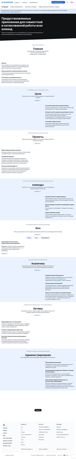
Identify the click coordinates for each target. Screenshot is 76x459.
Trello (22, 442)
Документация (60, 432)
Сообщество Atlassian (43, 432)
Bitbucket (23, 444)
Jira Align (23, 432)
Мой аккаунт (41, 439)
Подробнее (37, 100)
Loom (22, 439)
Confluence (23, 437)
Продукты (17, 2)
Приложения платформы (31, 6)
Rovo (22, 426)
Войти (72, 2)
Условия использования (51, 455)
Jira (21, 429)
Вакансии (5, 430)
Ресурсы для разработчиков (62, 434)
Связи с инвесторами (7, 438)
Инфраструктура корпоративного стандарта (49, 6)
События (5, 433)
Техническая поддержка (44, 426)
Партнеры (59, 426)
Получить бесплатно (58, 2)
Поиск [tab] (29, 238)
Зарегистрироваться (15, 12)
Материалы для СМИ (7, 443)
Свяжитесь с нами (7, 445)
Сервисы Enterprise (61, 437)
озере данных (57, 280)
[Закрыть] (73, 10)
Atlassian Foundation (7, 440)
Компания (5, 428)
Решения (25, 2)
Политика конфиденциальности (37, 455)
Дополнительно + (34, 2)
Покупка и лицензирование (44, 429)
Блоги (4, 435)
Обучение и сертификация (62, 429)
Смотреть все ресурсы (62, 449)
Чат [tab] (36, 238)
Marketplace (41, 437)
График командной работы (16, 6)
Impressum (59, 455)
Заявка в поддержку (43, 449)
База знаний (41, 434)
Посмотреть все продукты (27, 449)
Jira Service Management (26, 434)
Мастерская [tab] (45, 238)
